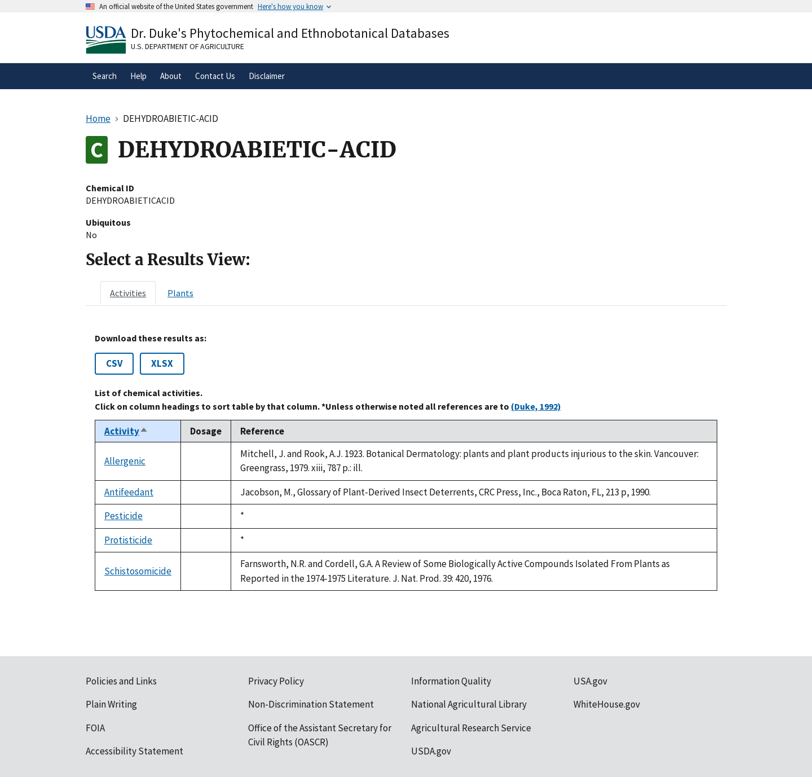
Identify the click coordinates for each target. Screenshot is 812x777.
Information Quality (451, 681)
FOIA (95, 728)
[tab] (128, 293)
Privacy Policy (276, 681)
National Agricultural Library (469, 704)
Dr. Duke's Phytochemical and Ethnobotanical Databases (290, 33)
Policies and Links (121, 681)
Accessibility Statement (134, 751)
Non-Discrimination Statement (311, 704)
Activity (126, 431)
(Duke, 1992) (536, 406)
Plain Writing (111, 704)
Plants (180, 292)
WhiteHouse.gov (606, 704)
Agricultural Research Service (471, 728)
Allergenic (124, 461)
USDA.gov (431, 751)
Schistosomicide (137, 571)
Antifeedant (128, 492)
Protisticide (128, 540)
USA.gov (590, 681)
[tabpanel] (406, 462)
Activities (128, 292)
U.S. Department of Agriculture (187, 46)
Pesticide (123, 516)
